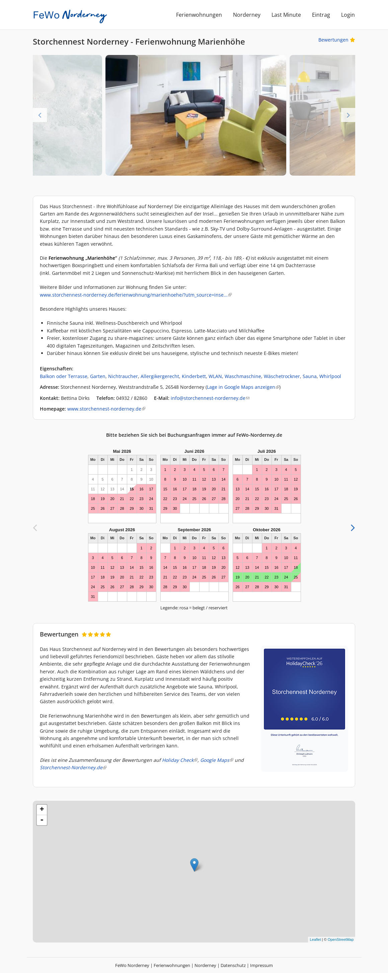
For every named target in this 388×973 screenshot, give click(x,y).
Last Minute (286, 14)
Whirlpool (330, 376)
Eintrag (321, 14)
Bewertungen (336, 40)
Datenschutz (233, 965)
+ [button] (42, 810)
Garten (97, 376)
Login (348, 14)
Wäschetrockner (282, 376)
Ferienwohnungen (199, 14)
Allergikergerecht (160, 376)
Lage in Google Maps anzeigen (243, 387)
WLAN (215, 376)
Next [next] (348, 115)
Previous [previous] (40, 115)
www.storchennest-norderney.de (106, 409)
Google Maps (216, 760)
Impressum (261, 965)
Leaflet (315, 939)
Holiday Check (180, 760)
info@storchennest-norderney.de (210, 398)
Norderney (246, 14)
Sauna (310, 376)
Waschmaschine (243, 376)
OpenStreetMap (341, 939)
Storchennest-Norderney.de (73, 767)
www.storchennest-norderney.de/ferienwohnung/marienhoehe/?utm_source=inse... (136, 295)
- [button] (42, 820)
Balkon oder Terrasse (63, 376)
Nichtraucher (123, 376)
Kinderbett (194, 376)
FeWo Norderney (132, 965)
